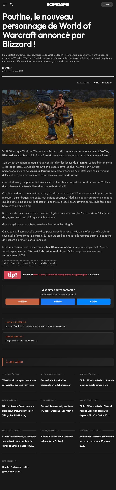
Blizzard (24, 263)
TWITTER (96, 82)
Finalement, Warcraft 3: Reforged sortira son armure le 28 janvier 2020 (97, 441)
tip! (12, 274)
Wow (34, 263)
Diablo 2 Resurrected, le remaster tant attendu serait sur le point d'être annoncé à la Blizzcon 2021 (19, 441)
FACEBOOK (107, 82)
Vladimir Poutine (10, 263)
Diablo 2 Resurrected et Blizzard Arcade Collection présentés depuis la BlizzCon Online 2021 (96, 411)
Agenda (107, 4)
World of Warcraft (48, 263)
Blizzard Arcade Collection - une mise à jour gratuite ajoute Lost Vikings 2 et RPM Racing (18, 411)
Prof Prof (7, 68)
